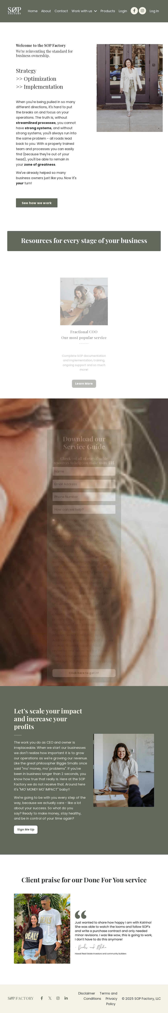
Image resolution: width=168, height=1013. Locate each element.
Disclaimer (86, 993)
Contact (61, 11)
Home (33, 11)
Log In (154, 11)
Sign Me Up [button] (25, 829)
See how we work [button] (37, 203)
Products (108, 11)
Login (123, 11)
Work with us (84, 11)
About (46, 11)
